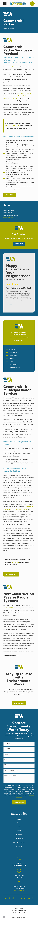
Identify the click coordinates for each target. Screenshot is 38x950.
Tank (19, 827)
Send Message (19, 802)
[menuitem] (19, 210)
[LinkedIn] (21, 898)
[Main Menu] (32, 3)
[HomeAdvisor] (25, 898)
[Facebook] (9, 898)
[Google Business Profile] (6, 898)
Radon (19, 823)
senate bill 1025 (8, 608)
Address (6, 765)
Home (19, 819)
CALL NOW (9, 195)
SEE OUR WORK (11, 574)
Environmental (19, 838)
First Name (7, 743)
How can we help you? (10, 775)
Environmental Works (9, 67)
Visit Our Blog (19, 703)
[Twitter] (17, 898)
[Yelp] (32, 898)
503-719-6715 (19, 865)
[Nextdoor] (29, 898)
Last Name (7, 748)
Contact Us (19, 244)
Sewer (19, 831)
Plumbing (19, 834)
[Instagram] (13, 898)
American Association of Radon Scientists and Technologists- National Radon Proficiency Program (17, 95)
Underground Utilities (19, 842)
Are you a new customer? (11, 770)
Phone (6, 754)
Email (5, 759)
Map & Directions (19, 890)
